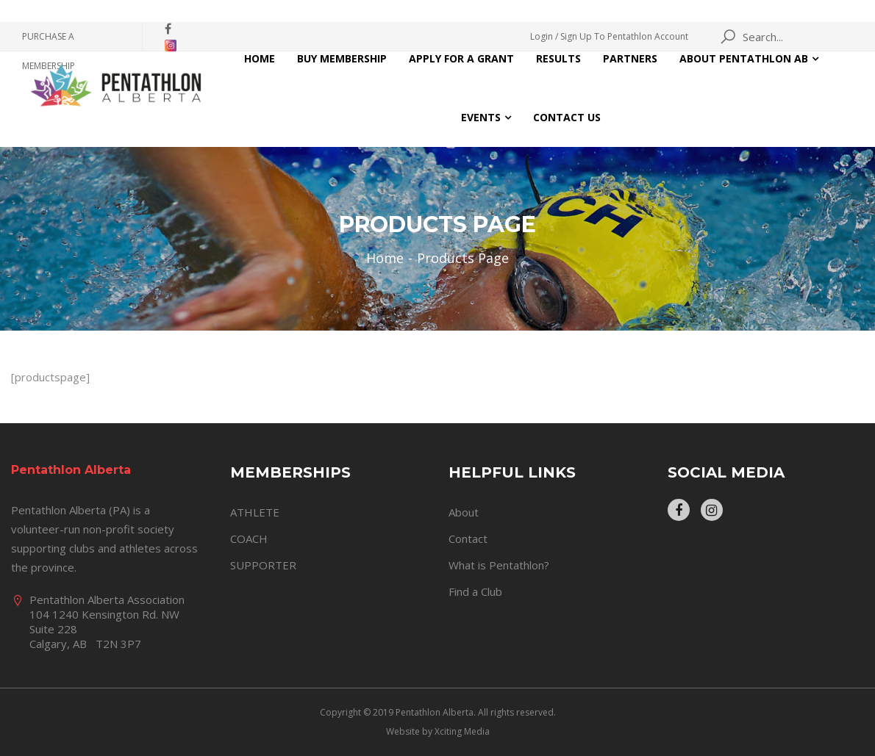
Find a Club (475, 591)
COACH (249, 538)
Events (481, 117)
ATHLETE (254, 512)
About (464, 512)
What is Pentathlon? (499, 565)
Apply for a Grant (461, 58)
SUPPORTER (263, 565)
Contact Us (567, 117)
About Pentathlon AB (743, 58)
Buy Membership (342, 58)
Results (558, 58)
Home (259, 58)
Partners (630, 58)
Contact (468, 538)
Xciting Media (462, 731)
